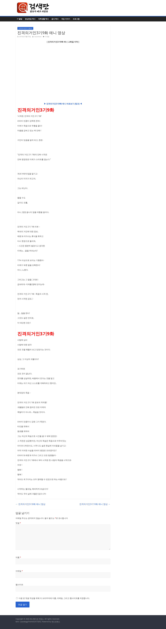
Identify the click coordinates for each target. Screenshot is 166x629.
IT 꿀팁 (19, 19)
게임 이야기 (65, 19)
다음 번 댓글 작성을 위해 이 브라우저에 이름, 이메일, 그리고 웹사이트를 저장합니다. (54, 598)
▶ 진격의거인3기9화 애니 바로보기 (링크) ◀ (63, 103)
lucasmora (38, 37)
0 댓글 (46, 37)
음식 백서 (55, 19)
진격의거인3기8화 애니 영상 (30, 504)
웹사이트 (19, 584)
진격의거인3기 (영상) (25, 28)
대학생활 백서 (43, 19)
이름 (18, 557)
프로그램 (76, 19)
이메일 (19, 571)
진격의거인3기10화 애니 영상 (94, 504)
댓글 (18, 523)
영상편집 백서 (30, 19)
